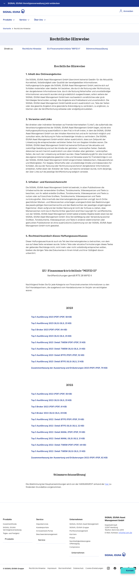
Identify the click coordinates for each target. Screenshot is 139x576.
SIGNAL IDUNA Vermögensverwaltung (12, 528)
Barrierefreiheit (65, 568)
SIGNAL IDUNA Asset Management (84, 524)
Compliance (75, 547)
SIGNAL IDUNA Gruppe (79, 527)
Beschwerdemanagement (46, 534)
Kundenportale (42, 527)
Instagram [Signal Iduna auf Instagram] (108, 568)
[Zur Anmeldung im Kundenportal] (126, 11)
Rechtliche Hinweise (37, 568)
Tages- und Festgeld (11, 533)
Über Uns (38, 20)
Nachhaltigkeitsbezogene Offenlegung (80, 542)
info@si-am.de (125, 533)
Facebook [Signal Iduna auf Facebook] (115, 568)
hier (107, 484)
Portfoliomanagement (79, 531)
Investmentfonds (10, 524)
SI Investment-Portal (44, 531)
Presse (72, 538)
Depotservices (42, 524)
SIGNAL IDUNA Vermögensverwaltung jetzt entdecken (34, 3)
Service (23, 20)
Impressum (52, 568)
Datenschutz (78, 568)
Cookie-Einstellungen (94, 568)
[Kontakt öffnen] (128, 571)
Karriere (73, 534)
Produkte (7, 20)
